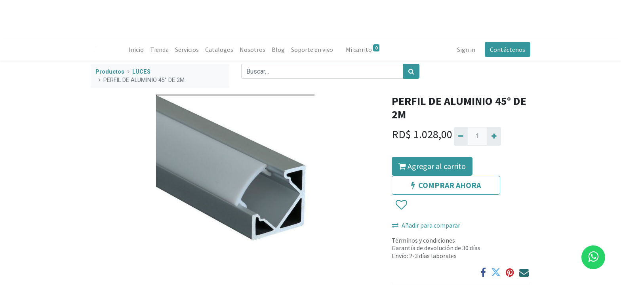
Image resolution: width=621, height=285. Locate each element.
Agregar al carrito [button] (432, 166)
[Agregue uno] (494, 136)
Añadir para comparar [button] (426, 225)
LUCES (141, 71)
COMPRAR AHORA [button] (446, 185)
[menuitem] (136, 49)
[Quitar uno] (461, 136)
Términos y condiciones (423, 240)
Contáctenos (507, 49)
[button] (401, 205)
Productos (109, 71)
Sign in (466, 49)
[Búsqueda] (411, 71)
